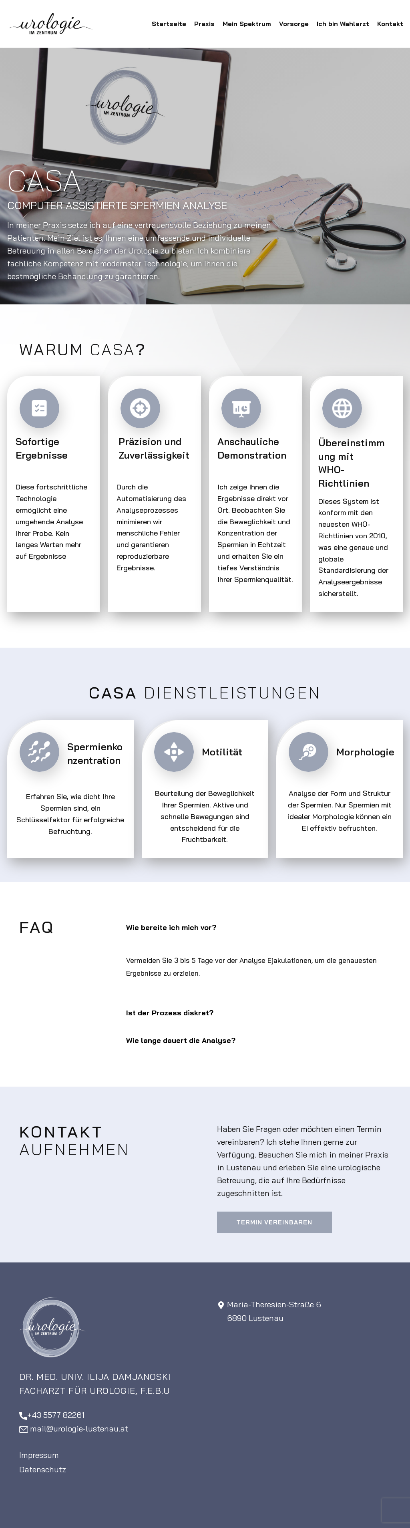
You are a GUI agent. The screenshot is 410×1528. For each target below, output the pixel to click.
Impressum (39, 1455)
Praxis (204, 24)
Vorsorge (294, 24)
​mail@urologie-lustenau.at (73, 1429)
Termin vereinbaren (274, 1222)
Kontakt (390, 24)
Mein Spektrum (247, 24)
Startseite (169, 24)
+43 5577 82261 (51, 1415)
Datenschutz (42, 1469)
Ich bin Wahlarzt (343, 24)
